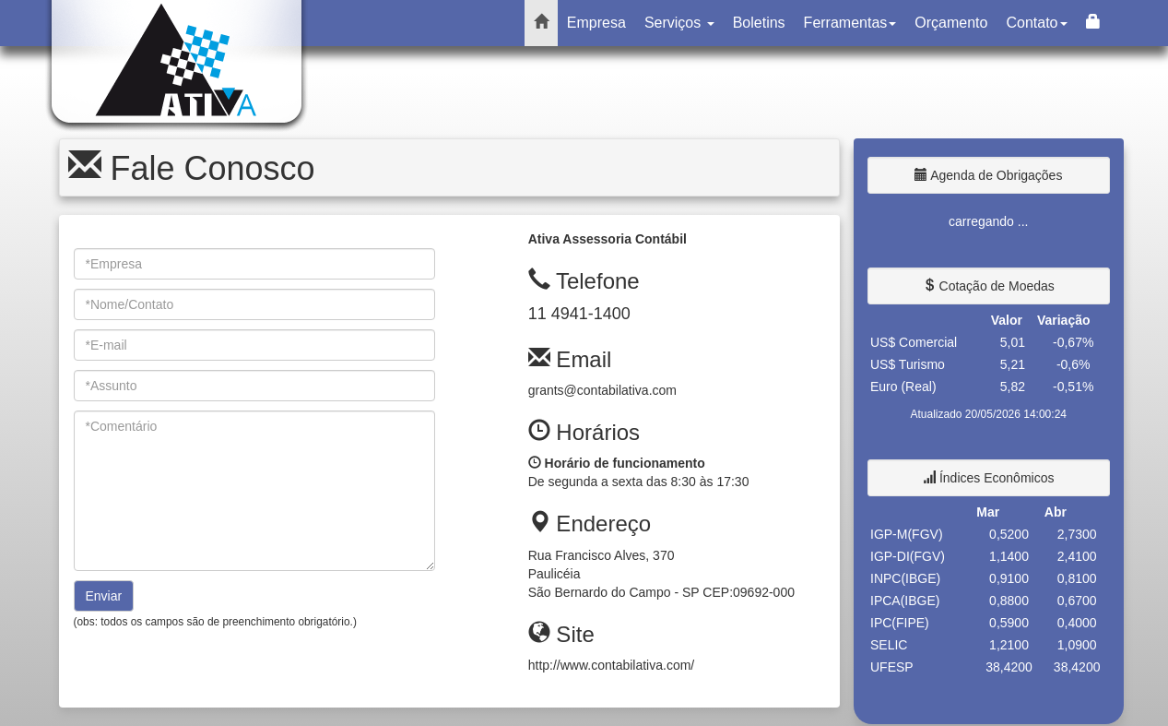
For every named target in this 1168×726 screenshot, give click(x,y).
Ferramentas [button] (850, 22)
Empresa (596, 22)
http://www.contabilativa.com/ (611, 665)
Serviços (679, 22)
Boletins (759, 22)
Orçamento (950, 22)
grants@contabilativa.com (602, 390)
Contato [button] (1036, 22)
